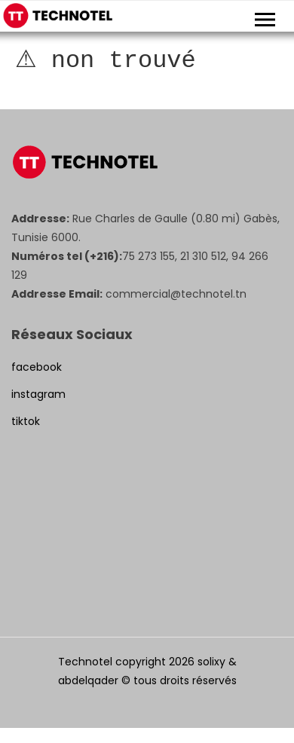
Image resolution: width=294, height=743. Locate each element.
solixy (211, 661)
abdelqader (88, 680)
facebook (36, 367)
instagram (38, 394)
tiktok (25, 421)
